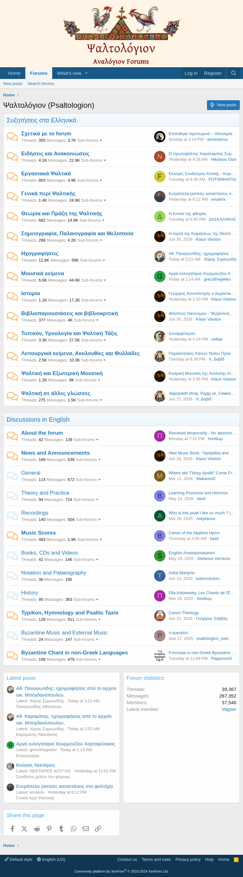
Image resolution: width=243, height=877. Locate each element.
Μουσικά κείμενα (42, 273)
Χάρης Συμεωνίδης (221, 259)
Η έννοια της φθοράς (187, 213)
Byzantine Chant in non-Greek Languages (74, 653)
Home (14, 73)
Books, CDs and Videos (49, 553)
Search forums (41, 83)
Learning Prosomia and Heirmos (198, 492)
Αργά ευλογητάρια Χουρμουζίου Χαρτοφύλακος (65, 743)
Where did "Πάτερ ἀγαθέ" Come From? (204, 473)
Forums (38, 73)
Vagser (229, 709)
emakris (218, 199)
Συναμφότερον (182, 333)
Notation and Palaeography (53, 573)
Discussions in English (38, 419)
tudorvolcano (207, 578)
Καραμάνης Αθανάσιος (37, 734)
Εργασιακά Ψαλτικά (46, 174)
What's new (69, 73)
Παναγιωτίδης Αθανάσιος (39, 706)
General (30, 473)
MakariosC (206, 478)
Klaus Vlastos (208, 239)
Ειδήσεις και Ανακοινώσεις (55, 154)
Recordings (34, 513)
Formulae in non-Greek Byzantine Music (205, 652)
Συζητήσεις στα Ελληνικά (41, 120)
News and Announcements (55, 453)
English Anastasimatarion (192, 552)
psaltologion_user (212, 638)
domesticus (217, 139)
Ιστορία (30, 293)
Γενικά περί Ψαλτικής (48, 194)
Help (209, 859)
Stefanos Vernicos (213, 558)
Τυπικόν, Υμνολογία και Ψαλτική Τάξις (69, 333)
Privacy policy (188, 859)
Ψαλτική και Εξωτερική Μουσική (62, 373)
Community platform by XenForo (121, 871)
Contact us (127, 859)
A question (178, 632)
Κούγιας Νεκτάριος (35, 765)
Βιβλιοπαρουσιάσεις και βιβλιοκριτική (69, 313)
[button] (86, 73)
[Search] (233, 73)
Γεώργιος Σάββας (212, 618)
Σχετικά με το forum (46, 134)
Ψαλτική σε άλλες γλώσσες (55, 393)
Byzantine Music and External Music (64, 633)
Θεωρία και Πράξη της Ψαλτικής (62, 214)
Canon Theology (184, 612)
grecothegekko (217, 279)
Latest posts (21, 678)
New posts (12, 83)
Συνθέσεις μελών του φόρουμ (43, 776)
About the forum (42, 433)
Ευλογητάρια (27, 755)
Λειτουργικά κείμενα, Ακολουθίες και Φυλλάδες (80, 353)
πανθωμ (215, 438)
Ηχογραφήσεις (40, 253)
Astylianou (205, 518)
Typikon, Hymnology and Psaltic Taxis (69, 613)
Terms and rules (156, 859)
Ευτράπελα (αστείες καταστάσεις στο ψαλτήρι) (64, 786)
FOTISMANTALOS (226, 179)
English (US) (51, 859)
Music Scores (38, 533)
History (29, 593)
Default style (18, 859)
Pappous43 (221, 658)
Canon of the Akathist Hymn (194, 532)
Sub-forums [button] (87, 140)
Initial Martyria (181, 572)
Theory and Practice (45, 493)
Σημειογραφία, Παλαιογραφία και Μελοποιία (77, 234)
